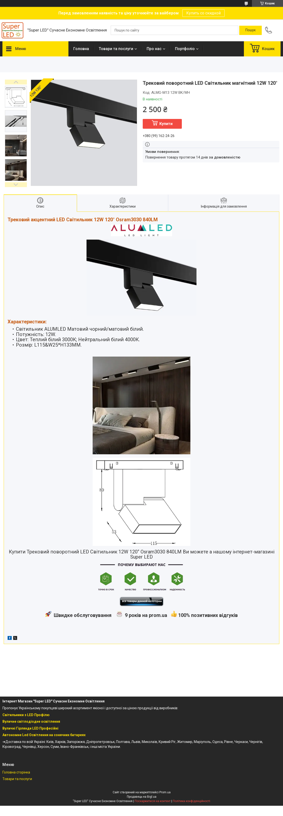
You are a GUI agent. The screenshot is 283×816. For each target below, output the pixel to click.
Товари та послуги (116, 48)
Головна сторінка (16, 772)
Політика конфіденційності (191, 801)
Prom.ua (165, 792)
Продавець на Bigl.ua (141, 796)
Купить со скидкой (203, 13)
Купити (166, 123)
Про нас (154, 48)
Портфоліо (185, 48)
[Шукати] (250, 30)
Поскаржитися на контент (153, 801)
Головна (81, 48)
